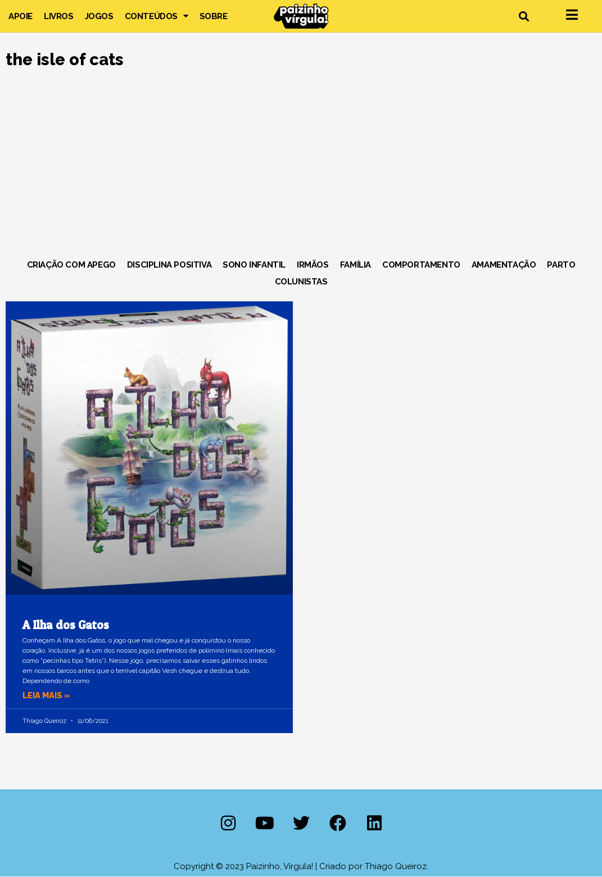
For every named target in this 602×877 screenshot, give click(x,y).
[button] (523, 16)
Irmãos (313, 265)
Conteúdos (156, 16)
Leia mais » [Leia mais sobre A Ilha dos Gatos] (47, 695)
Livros (59, 16)
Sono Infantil (254, 265)
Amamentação (504, 265)
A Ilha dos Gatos (65, 625)
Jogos (99, 16)
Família (355, 265)
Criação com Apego (71, 265)
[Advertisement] (301, 166)
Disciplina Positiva (169, 265)
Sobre (214, 16)
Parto (561, 265)
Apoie (20, 16)
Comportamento (421, 265)
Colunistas (301, 282)
